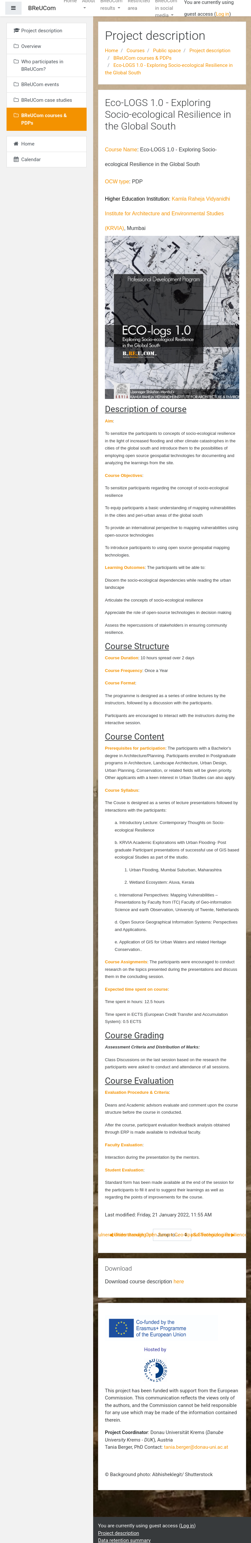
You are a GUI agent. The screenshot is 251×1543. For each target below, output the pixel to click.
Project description (209, 50)
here (179, 1281)
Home (111, 50)
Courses (135, 50)
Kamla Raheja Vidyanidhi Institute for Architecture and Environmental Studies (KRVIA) (167, 213)
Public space (167, 50)
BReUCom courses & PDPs (142, 58)
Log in (222, 14)
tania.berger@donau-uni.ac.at (196, 1447)
